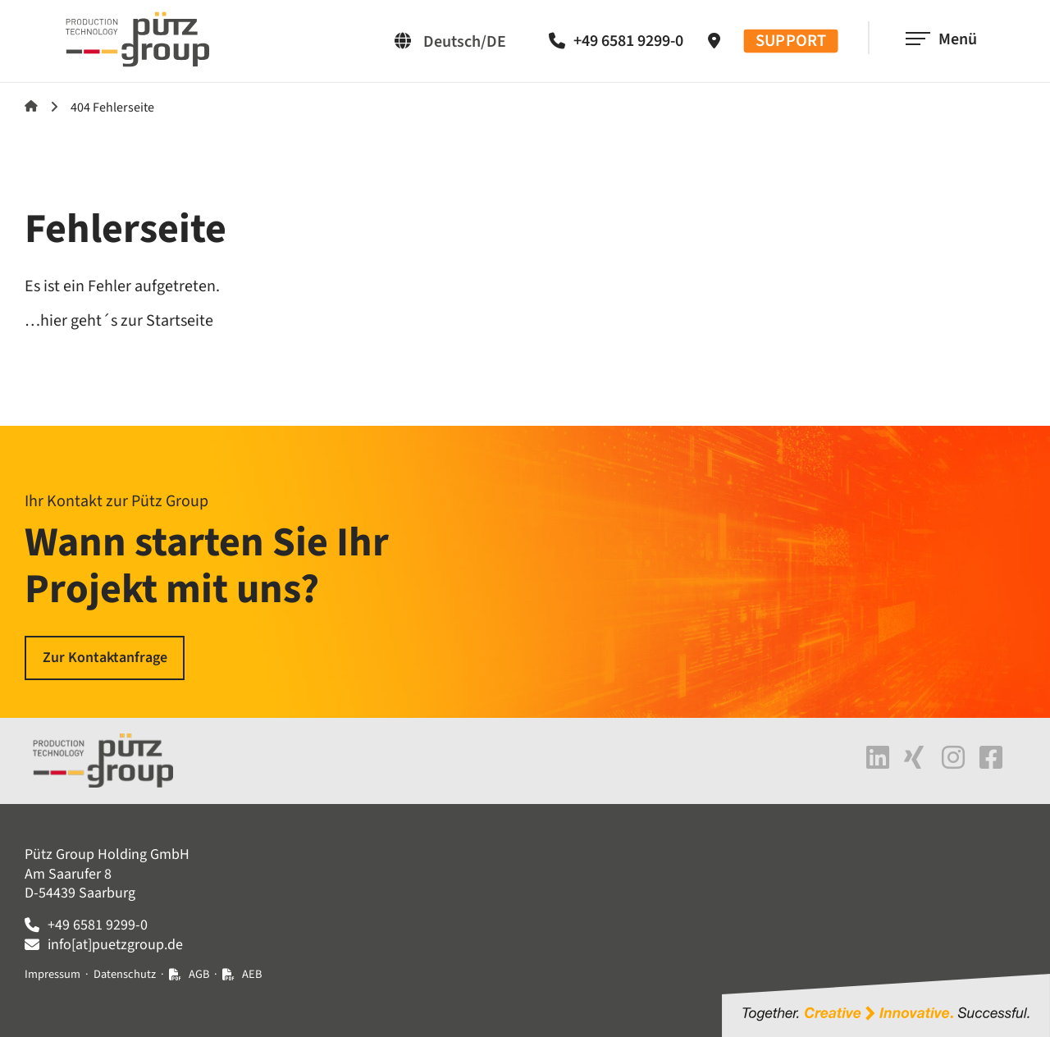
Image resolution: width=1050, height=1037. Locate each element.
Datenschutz (125, 974)
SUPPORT (791, 41)
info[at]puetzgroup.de (115, 944)
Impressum (52, 974)
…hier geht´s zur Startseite (119, 320)
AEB (252, 974)
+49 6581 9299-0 (628, 41)
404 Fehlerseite (112, 107)
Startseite (31, 105)
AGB (199, 974)
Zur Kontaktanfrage (105, 657)
